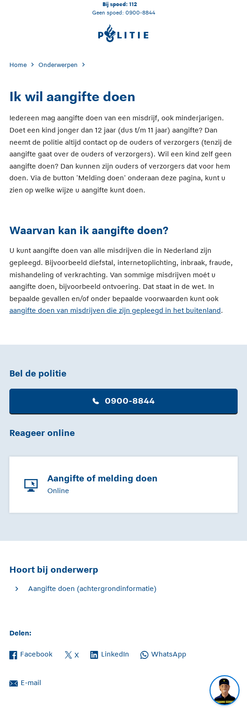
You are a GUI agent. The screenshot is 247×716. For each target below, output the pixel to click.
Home (18, 65)
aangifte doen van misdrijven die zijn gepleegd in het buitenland (115, 310)
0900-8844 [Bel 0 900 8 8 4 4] (140, 12)
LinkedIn (109, 653)
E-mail (25, 682)
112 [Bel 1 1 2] (133, 3)
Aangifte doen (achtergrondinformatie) (92, 588)
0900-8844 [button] (124, 401)
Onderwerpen (58, 65)
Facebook (30, 653)
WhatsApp (163, 653)
